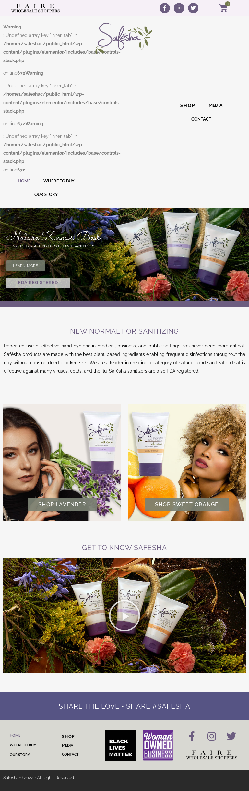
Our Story (46, 194)
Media (215, 105)
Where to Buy (59, 180)
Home (24, 180)
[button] (124, 615)
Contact (201, 119)
